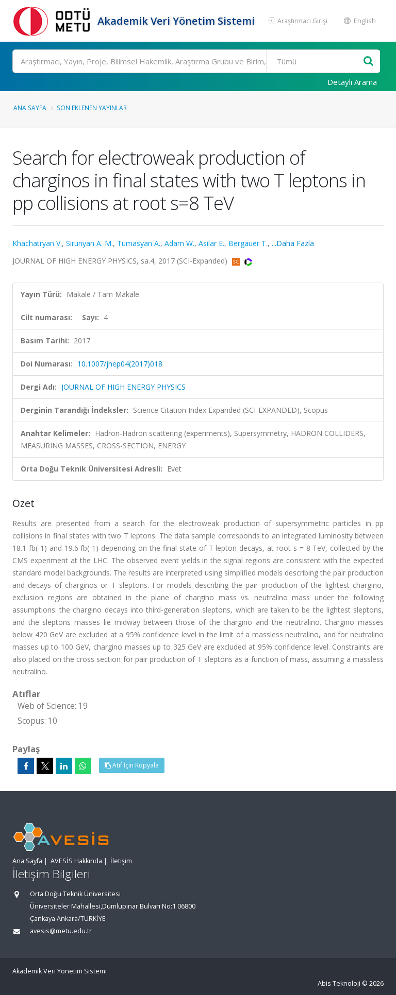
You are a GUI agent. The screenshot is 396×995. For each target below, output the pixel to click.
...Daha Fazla (293, 243)
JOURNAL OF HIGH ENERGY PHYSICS (123, 387)
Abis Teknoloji (339, 983)
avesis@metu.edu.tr (61, 931)
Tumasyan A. (138, 243)
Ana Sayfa (29, 107)
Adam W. (179, 243)
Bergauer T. (248, 243)
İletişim (121, 861)
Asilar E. (211, 243)
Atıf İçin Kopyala (132, 765)
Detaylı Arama (352, 82)
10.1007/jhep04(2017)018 (119, 364)
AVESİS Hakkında (76, 861)
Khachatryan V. (37, 243)
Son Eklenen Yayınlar (92, 107)
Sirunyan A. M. (89, 243)
